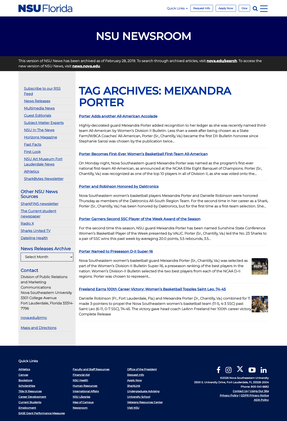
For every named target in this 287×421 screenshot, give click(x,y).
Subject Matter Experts (44, 123)
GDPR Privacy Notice (255, 395)
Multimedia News (39, 108)
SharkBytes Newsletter (43, 179)
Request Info (201, 8)
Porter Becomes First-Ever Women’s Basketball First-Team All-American (143, 154)
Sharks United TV (36, 231)
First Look (32, 152)
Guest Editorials (37, 115)
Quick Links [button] (177, 8)
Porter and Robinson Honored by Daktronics (119, 186)
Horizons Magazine (40, 137)
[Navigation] (264, 8)
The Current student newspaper (38, 213)
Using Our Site (259, 391)
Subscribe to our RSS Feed (42, 91)
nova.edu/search (222, 61)
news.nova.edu (86, 66)
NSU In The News (39, 130)
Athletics (31, 171)
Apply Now (225, 8)
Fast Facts (32, 144)
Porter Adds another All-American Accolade (118, 116)
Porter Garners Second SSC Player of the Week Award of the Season (139, 219)
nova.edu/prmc (34, 318)
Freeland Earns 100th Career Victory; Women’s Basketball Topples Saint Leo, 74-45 (152, 289)
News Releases (37, 101)
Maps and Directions (38, 328)
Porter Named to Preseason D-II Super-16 (116, 251)
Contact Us (240, 391)
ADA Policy (261, 399)
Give (244, 8)
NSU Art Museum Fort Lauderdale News (43, 161)
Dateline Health (34, 238)
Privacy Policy (229, 395)
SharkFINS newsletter (39, 204)
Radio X (27, 223)
